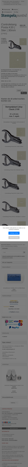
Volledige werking (14, 233)
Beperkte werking (14, 237)
